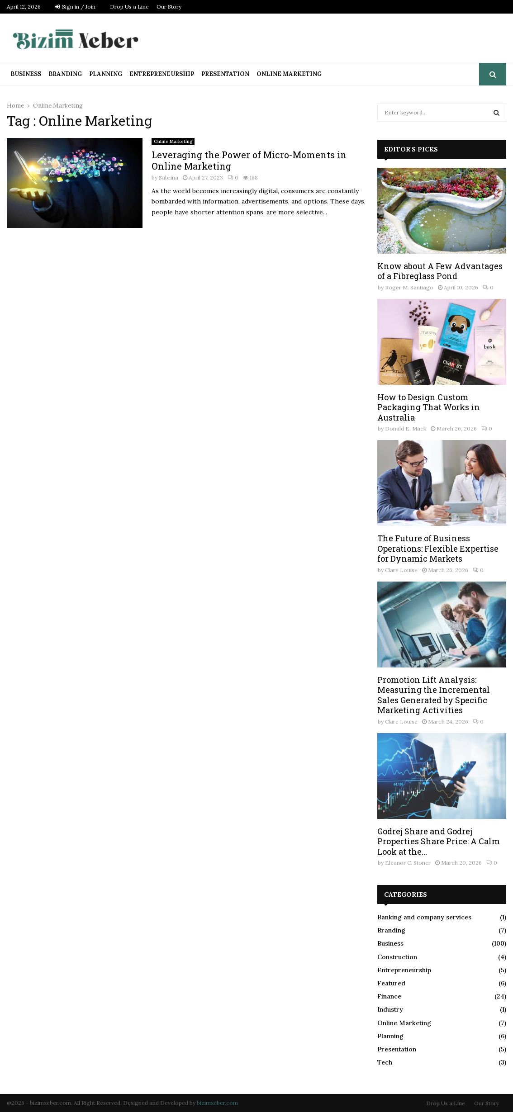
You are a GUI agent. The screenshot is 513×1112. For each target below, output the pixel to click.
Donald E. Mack (405, 428)
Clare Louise (401, 570)
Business (25, 74)
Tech (384, 1062)
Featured (391, 983)
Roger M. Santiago (409, 287)
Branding (65, 74)
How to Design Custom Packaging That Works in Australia (428, 407)
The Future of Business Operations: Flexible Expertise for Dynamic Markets (438, 548)
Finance (389, 996)
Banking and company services (424, 917)
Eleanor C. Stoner (408, 862)
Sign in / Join (75, 6)
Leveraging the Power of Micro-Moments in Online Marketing (249, 160)
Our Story (169, 6)
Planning (105, 74)
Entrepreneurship (161, 74)
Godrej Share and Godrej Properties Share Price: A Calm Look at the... (438, 841)
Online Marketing (289, 74)
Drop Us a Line (129, 6)
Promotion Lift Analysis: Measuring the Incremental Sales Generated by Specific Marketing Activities (433, 695)
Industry (390, 1009)
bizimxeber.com (217, 1102)
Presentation (225, 74)
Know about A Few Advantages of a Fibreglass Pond (440, 271)
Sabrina (168, 177)
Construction (397, 957)
